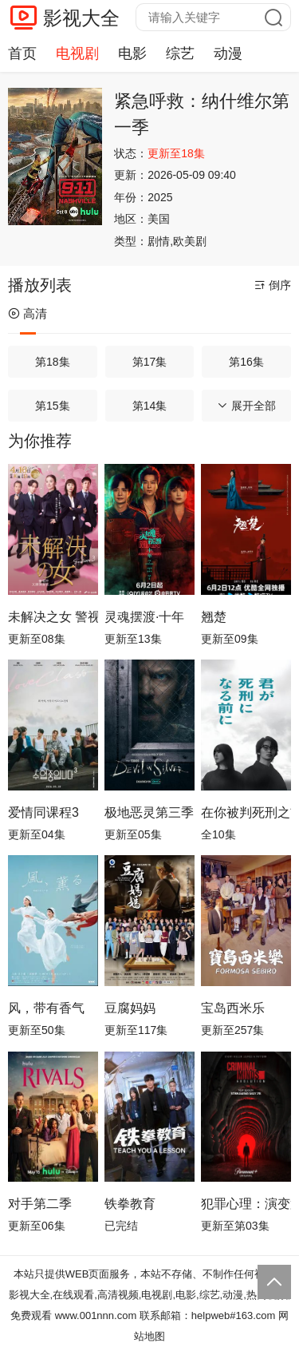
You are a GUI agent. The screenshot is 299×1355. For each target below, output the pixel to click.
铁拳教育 (129, 1203)
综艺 (180, 53)
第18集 (52, 361)
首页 (22, 53)
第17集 (149, 361)
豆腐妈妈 (129, 1008)
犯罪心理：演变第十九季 (246, 1203)
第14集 (149, 405)
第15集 (52, 405)
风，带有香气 (46, 1008)
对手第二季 (40, 1203)
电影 (132, 53)
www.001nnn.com (96, 1315)
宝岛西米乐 (233, 1008)
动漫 (228, 53)
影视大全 (81, 18)
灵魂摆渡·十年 (144, 617)
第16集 (246, 361)
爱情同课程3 (43, 812)
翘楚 (213, 617)
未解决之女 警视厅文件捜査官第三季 (53, 617)
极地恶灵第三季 (149, 812)
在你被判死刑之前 (246, 812)
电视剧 (77, 53)
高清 (27, 313)
